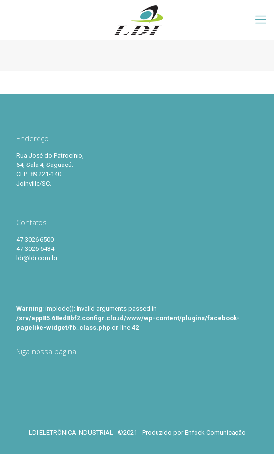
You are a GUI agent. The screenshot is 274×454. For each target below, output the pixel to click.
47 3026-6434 (35, 248)
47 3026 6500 (35, 239)
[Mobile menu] (260, 19)
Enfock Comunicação (215, 432)
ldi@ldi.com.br (37, 258)
